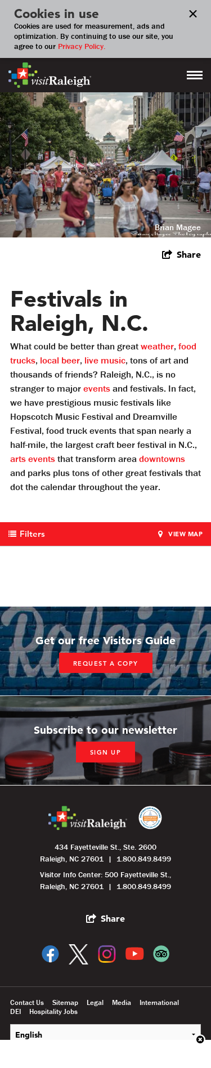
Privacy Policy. (81, 46)
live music (104, 360)
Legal (95, 1002)
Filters (32, 533)
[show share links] (181, 254)
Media (121, 1002)
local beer (60, 360)
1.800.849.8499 (143, 859)
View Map (185, 534)
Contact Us (27, 1002)
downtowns (162, 458)
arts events (32, 458)
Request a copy (105, 663)
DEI (15, 1011)
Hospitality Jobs (53, 1011)
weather (157, 346)
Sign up (106, 752)
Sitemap (65, 1002)
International (159, 1002)
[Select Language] (105, 1034)
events (96, 388)
